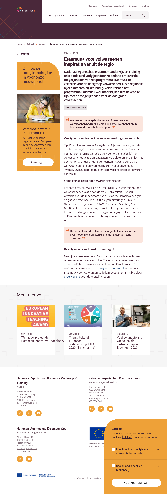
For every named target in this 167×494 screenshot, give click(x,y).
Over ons (92, 5)
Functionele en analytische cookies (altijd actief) (132, 451)
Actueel (87, 15)
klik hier (127, 437)
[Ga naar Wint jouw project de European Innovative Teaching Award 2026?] (36, 330)
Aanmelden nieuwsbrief (113, 5)
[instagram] (20, 413)
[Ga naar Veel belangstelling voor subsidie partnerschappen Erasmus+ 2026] (131, 330)
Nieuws (42, 44)
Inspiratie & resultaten (107, 15)
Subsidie (73, 15)
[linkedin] (29, 413)
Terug (25, 53)
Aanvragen (38, 162)
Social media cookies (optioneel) (129, 468)
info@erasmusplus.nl (27, 402)
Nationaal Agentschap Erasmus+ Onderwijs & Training (47, 380)
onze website (72, 276)
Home (19, 44)
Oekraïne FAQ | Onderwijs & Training (91, 478)
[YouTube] (38, 413)
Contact (133, 5)
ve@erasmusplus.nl (112, 268)
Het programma (55, 15)
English (145, 5)
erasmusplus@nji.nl (99, 398)
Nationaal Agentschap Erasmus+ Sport (42, 429)
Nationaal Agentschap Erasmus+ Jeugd (115, 378)
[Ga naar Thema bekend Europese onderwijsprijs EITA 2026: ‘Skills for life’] (83, 330)
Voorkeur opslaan (136, 482)
